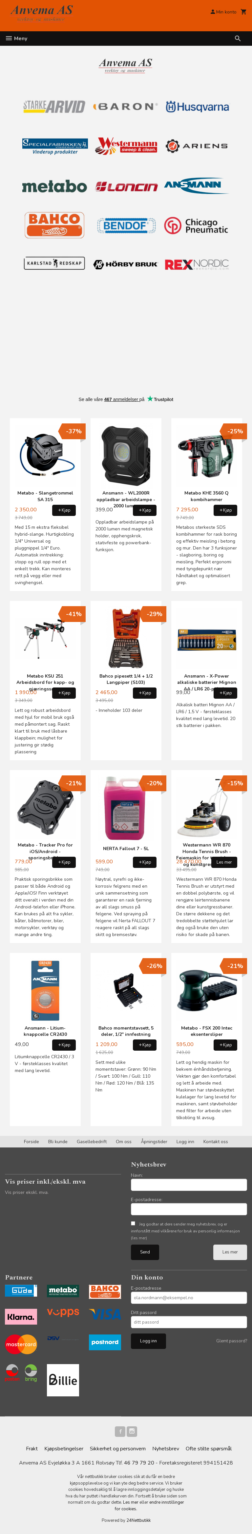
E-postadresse (146, 1288)
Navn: (137, 1175)
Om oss (124, 1142)
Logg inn (185, 1142)
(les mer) (139, 1238)
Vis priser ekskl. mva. (27, 1192)
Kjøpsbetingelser (63, 1448)
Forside (31, 1142)
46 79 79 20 (139, 1463)
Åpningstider (154, 1142)
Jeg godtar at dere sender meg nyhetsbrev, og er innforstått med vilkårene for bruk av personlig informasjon (185, 1231)
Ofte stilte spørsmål (209, 1448)
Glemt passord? (231, 1341)
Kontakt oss (215, 1142)
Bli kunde (58, 1142)
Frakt (32, 1448)
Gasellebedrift (92, 1142)
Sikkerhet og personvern (118, 1448)
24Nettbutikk (138, 1520)
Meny (16, 38)
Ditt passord (144, 1312)
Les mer (230, 1252)
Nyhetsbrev (165, 1448)
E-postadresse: (146, 1200)
